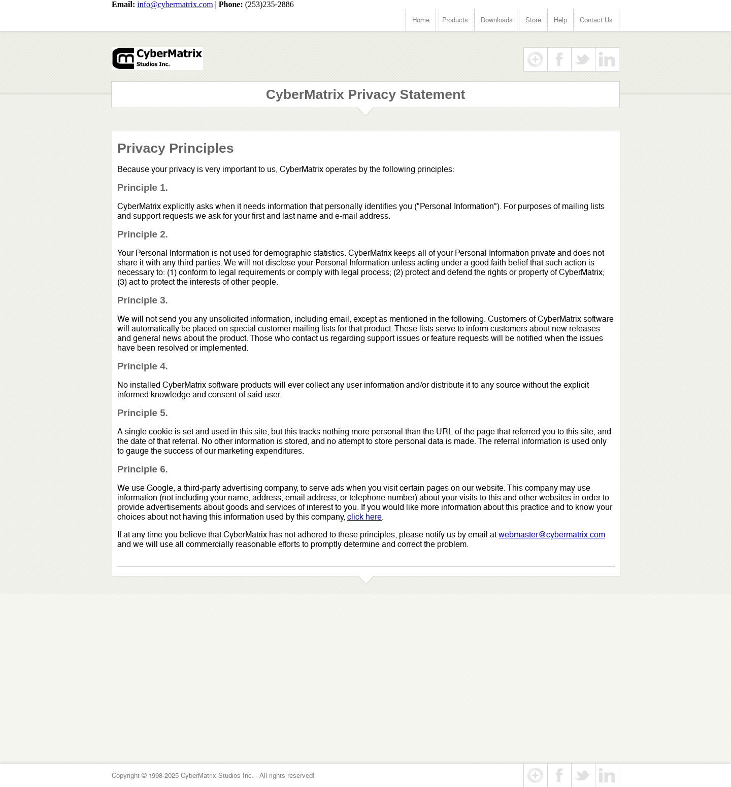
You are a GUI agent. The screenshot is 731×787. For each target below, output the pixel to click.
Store (533, 20)
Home (420, 20)
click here (364, 517)
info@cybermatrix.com (175, 4)
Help (560, 20)
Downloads (497, 20)
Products (455, 20)
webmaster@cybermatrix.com (552, 534)
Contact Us (596, 20)
